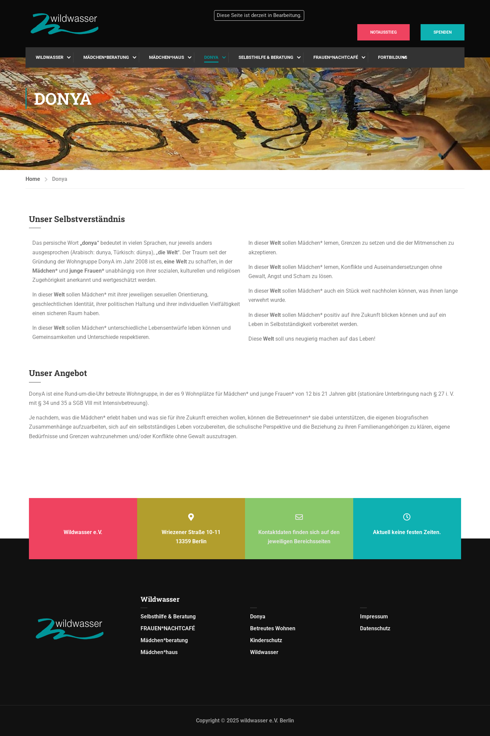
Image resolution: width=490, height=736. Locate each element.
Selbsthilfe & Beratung (266, 57)
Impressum (374, 616)
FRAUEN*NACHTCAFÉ (335, 57)
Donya (211, 57)
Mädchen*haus (166, 57)
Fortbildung (392, 57)
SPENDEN (443, 32)
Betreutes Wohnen (272, 628)
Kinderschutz (266, 640)
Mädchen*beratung (106, 57)
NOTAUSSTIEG (383, 32)
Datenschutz (375, 628)
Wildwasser (49, 57)
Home (33, 179)
